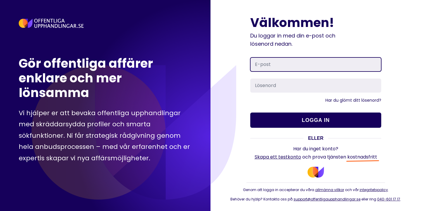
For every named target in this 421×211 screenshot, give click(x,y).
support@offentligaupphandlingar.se (327, 199)
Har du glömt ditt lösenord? (353, 100)
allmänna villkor (329, 189)
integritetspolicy (374, 189)
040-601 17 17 (388, 199)
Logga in (316, 120)
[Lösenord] (315, 86)
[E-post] (315, 64)
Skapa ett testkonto (278, 157)
